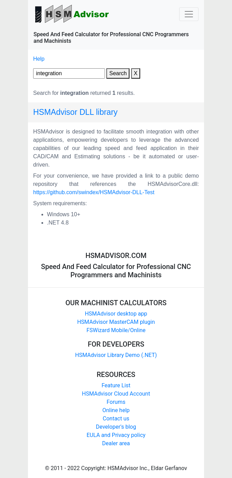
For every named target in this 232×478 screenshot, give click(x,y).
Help (39, 59)
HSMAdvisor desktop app (116, 313)
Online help (115, 410)
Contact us (116, 418)
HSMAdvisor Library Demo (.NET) (116, 355)
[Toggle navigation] (189, 14)
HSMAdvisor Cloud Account (116, 393)
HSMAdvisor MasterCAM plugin (116, 322)
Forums (116, 402)
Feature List (116, 385)
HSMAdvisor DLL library (75, 112)
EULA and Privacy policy (116, 435)
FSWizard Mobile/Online (115, 330)
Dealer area (116, 443)
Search (118, 73)
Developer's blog (116, 427)
